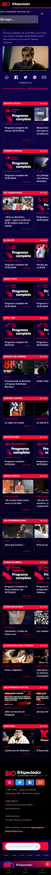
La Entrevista (37, 14)
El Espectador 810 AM (28, 790)
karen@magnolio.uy (13, 808)
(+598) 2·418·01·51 (12, 801)
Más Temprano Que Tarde (17, 14)
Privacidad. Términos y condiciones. (19, 820)
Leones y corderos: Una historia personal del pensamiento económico (21, 24)
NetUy (17, 816)
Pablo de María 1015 (13, 793)
